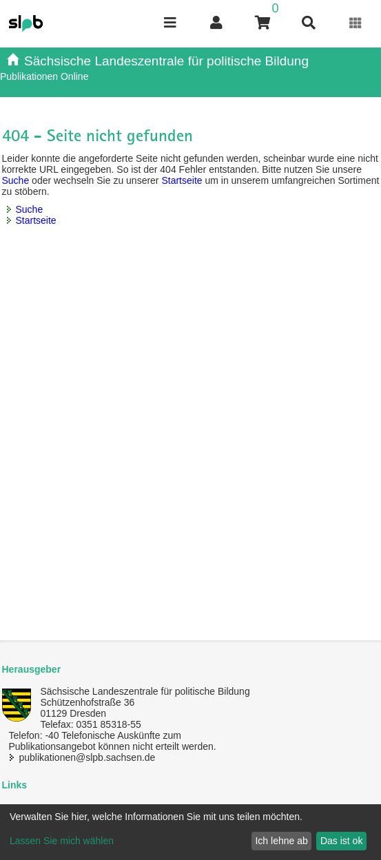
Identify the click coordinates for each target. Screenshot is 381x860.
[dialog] (190, 832)
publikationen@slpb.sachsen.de (87, 757)
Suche (16, 180)
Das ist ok (341, 840)
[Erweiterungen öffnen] (356, 23)
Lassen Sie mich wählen (62, 840)
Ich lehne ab (281, 840)
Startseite (181, 180)
